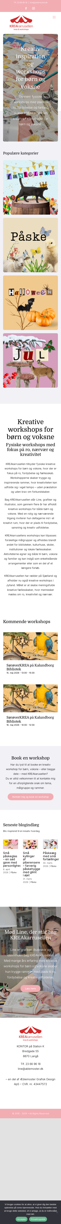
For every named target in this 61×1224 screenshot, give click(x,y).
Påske (14, 872)
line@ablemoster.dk (38, 2)
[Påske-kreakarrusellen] (30, 219)
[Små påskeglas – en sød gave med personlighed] (10, 844)
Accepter (21, 1219)
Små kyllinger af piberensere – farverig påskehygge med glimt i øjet (31, 864)
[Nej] (57, 1212)
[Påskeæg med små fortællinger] (50, 844)
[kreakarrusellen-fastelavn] (30, 161)
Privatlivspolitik (38, 1219)
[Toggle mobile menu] (54, 17)
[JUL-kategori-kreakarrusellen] (30, 334)
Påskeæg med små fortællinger (51, 856)
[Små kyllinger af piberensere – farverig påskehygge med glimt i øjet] (30, 844)
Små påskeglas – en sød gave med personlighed (12, 859)
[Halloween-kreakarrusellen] (30, 276)
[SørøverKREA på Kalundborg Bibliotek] (30, 646)
